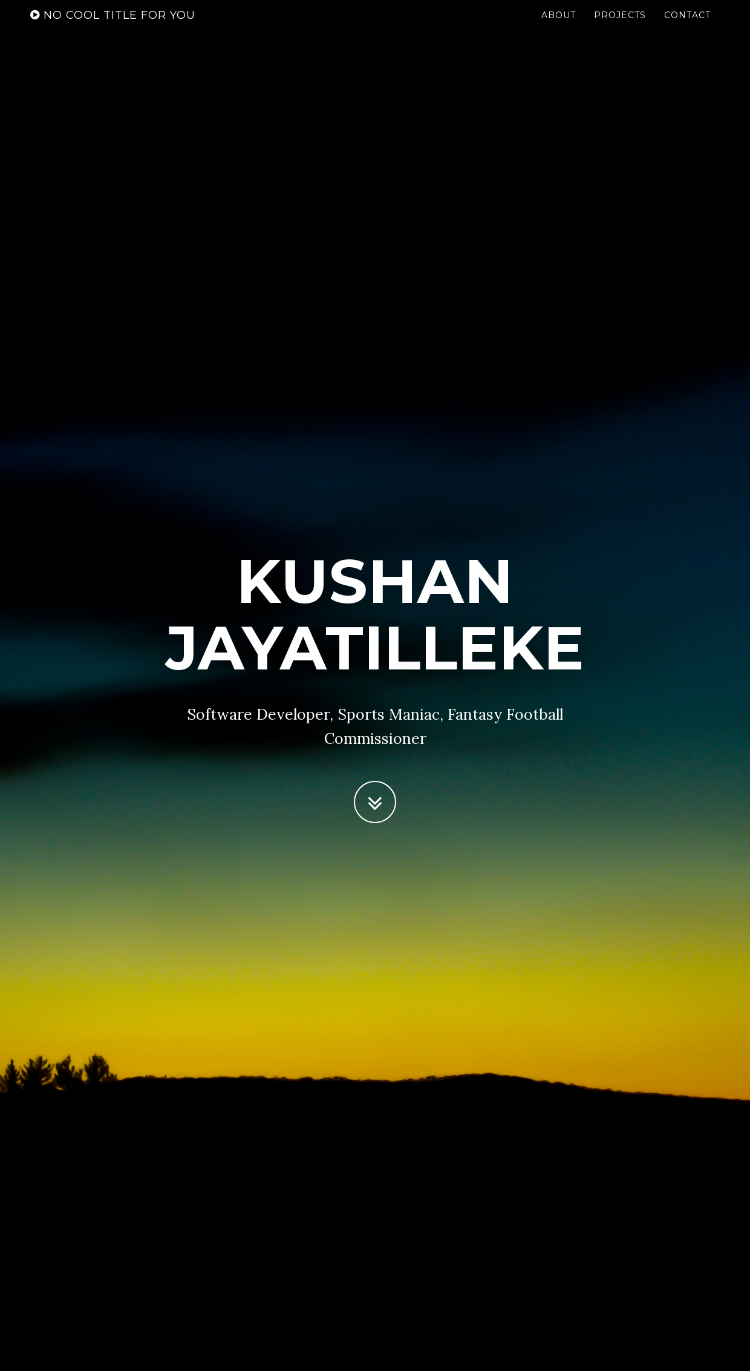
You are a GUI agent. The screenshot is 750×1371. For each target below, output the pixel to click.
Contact (687, 27)
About (558, 27)
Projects (620, 27)
